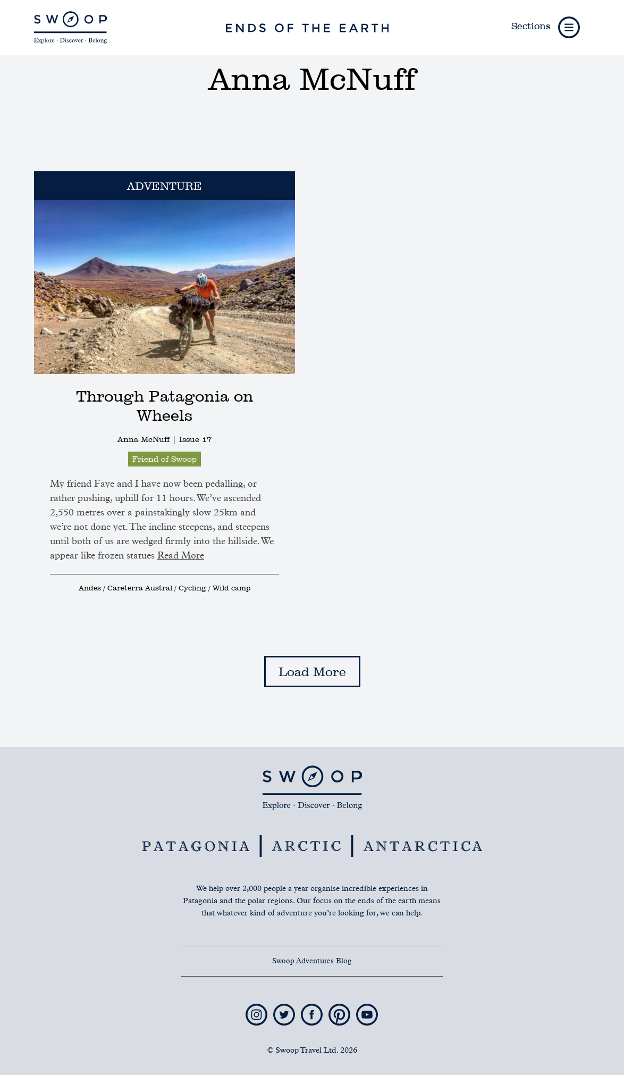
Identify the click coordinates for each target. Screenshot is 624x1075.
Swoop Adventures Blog (311, 961)
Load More (312, 671)
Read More (180, 556)
